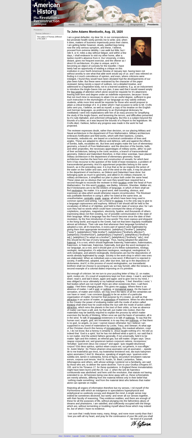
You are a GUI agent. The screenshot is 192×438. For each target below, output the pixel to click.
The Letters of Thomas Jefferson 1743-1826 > (49, 38)
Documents (104, 24)
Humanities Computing (125, 436)
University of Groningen (109, 436)
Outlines (88, 24)
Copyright (75, 436)
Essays (120, 24)
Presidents (152, 24)
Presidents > (39, 30)
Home (72, 24)
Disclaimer (67, 436)
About (60, 436)
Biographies (136, 24)
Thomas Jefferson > (43, 33)
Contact (82, 436)
